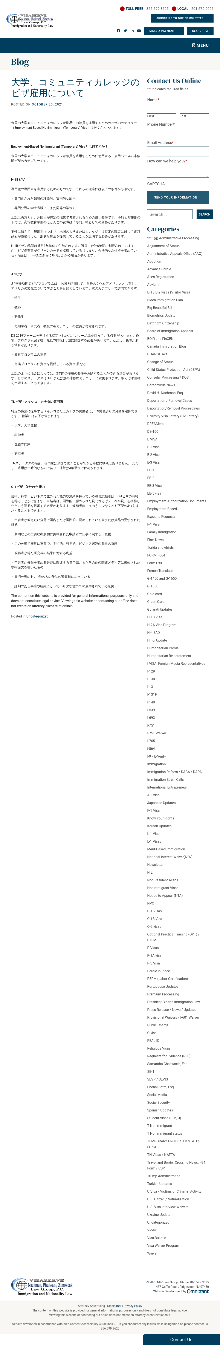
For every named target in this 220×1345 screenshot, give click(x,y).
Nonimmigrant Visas (162, 892)
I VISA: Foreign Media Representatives (176, 667)
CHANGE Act (157, 358)
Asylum (153, 288)
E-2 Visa (153, 458)
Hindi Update (157, 644)
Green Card (155, 605)
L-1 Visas (154, 845)
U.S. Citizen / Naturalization (168, 1203)
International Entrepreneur (167, 791)
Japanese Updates (161, 806)
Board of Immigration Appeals (170, 335)
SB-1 (150, 1075)
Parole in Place (158, 975)
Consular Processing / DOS (168, 381)
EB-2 (150, 482)
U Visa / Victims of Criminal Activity (174, 1195)
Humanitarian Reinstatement (169, 659)
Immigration (156, 768)
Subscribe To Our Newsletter (180, 18)
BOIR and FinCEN (160, 342)
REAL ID (153, 1044)
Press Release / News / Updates (171, 1013)
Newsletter (155, 868)
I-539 (151, 714)
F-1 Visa (153, 528)
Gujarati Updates (160, 613)
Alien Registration (160, 280)
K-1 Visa (153, 814)
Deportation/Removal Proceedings (173, 412)
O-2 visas (154, 930)
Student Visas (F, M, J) (164, 1122)
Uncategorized (37, 616)
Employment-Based (162, 512)
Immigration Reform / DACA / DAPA (174, 775)
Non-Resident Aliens (162, 884)
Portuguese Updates (162, 990)
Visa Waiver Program (163, 1249)
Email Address (160, 142)
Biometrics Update (161, 319)
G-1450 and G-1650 (162, 582)
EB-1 (150, 474)
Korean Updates (159, 830)
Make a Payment (162, 30)
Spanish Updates (160, 1114)
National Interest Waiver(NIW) (169, 861)
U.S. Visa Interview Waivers (167, 1211)
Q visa (152, 1037)
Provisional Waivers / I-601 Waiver (173, 1021)
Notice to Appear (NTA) (165, 899)
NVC (150, 907)
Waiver (152, 1257)
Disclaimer (114, 1306)
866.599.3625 (110, 1328)
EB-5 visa (154, 497)
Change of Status (160, 366)
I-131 (151, 690)
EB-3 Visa (154, 489)
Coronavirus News (161, 389)
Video (151, 1234)
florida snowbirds (160, 551)
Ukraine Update (158, 1218)
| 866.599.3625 (147, 9)
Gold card (154, 598)
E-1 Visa (153, 451)
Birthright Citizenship (163, 327)
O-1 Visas (154, 915)
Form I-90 (154, 567)
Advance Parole (159, 273)
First (150, 116)
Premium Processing (163, 998)
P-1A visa (154, 959)
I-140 (151, 706)
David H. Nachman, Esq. (165, 396)
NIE (150, 876)
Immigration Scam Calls (165, 783)
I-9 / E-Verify (156, 760)
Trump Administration (163, 1180)
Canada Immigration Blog (166, 350)
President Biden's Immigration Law (173, 1006)
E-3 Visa (153, 466)
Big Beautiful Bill (159, 311)
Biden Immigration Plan (165, 304)
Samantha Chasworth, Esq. (167, 1067)
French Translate (160, 574)
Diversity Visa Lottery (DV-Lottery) (173, 420)
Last (183, 116)
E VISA (152, 443)
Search (198, 30)
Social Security (158, 1106)
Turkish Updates (159, 1187)
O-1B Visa (154, 922)
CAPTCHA (156, 184)
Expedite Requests (161, 520)
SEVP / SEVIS (157, 1083)
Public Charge (157, 1029)
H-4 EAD (153, 636)
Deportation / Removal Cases (169, 404)
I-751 (151, 729)
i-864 (151, 752)
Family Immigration (162, 536)
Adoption (154, 265)
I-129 (151, 675)
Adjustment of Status (163, 250)
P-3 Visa (153, 967)
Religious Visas (158, 1052)
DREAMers (155, 427)
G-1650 (152, 590)
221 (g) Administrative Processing (173, 242)
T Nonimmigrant (159, 1129)
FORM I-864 (156, 559)
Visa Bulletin (156, 1242)
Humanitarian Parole (163, 652)
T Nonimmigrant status (164, 1137)
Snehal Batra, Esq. (161, 1091)
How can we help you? (167, 161)
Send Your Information (176, 199)
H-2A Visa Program (161, 629)
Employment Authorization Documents (176, 505)
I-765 (151, 745)
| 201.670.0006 (195, 9)
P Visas (153, 951)
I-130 (151, 683)
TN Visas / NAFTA (161, 1158)
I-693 (151, 721)
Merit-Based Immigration (166, 853)
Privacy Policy (133, 1306)
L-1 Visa (153, 837)
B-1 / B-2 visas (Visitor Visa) (168, 296)
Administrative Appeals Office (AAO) (174, 257)
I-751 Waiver (156, 737)
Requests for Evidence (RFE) (168, 1060)
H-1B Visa (154, 621)
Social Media (157, 1098)
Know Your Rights (160, 822)
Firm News (155, 543)
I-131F (152, 698)
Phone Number (161, 124)
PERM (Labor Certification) (167, 982)
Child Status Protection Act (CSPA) (173, 373)
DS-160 (152, 435)
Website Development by (181, 1291)
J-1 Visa (153, 799)
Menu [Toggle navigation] (203, 45)
